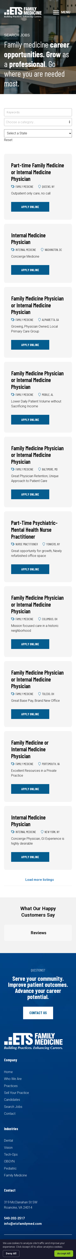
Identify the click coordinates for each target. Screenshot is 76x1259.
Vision (8, 1148)
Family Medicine (15, 1175)
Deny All (11, 1253)
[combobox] (38, 122)
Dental (8, 1140)
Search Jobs (13, 1107)
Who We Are (13, 1079)
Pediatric (10, 1168)
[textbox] (38, 122)
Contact (9, 1114)
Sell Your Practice (16, 1093)
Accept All (63, 1253)
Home (8, 1072)
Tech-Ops (11, 1154)
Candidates (12, 1100)
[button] (56, 12)
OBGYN (9, 1161)
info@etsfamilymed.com (23, 1224)
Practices (11, 1086)
